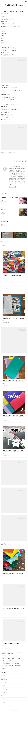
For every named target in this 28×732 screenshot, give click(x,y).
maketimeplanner (11, 672)
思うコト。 (4, 687)
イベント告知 (4, 675)
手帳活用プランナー (19, 685)
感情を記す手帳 (4, 221)
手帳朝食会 (16, 682)
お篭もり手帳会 (5, 680)
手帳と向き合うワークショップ (16, 680)
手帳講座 (4, 672)
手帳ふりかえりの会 (16, 677)
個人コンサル (4, 209)
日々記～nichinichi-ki (14, 5)
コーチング (19, 672)
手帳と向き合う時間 (6, 677)
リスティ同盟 (4, 685)
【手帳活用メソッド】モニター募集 (9, 197)
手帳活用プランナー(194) (5, 152)
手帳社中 (11, 685)
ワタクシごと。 (12, 675)
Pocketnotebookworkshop (7, 682)
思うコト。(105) (13, 152)
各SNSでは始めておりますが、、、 (8, 200)
